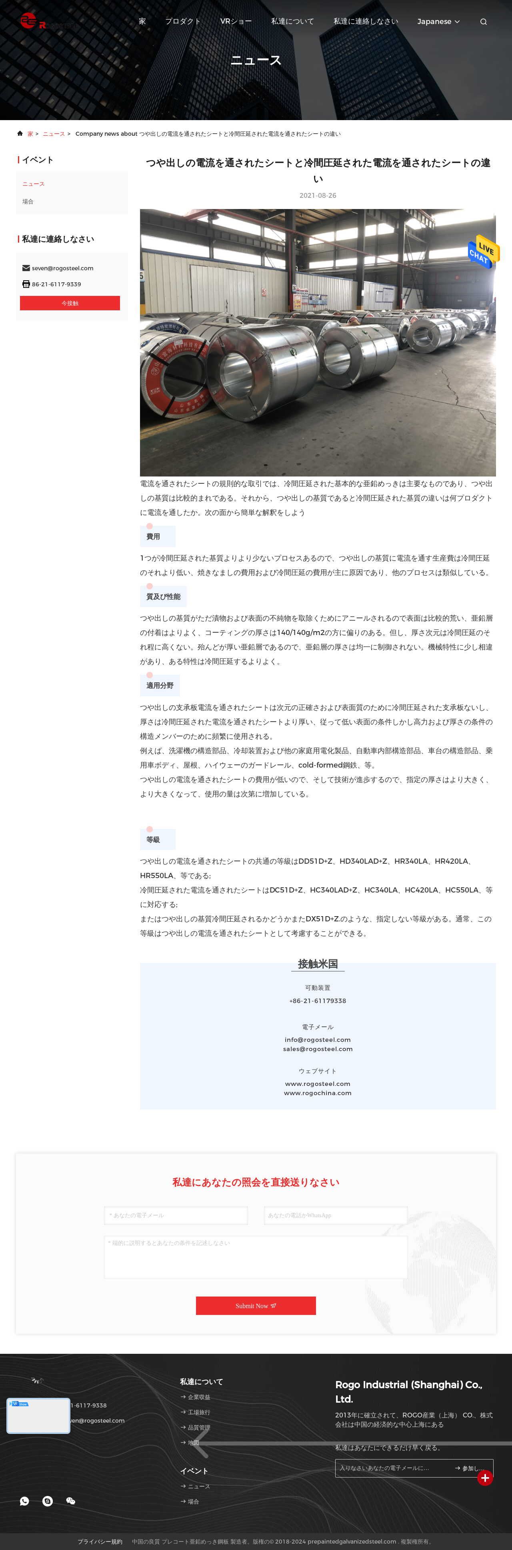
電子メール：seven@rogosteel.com (73, 1420)
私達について (292, 21)
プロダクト (183, 21)
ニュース (54, 133)
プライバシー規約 (100, 1541)
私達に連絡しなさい (366, 21)
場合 (28, 201)
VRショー (236, 21)
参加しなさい (470, 1468)
